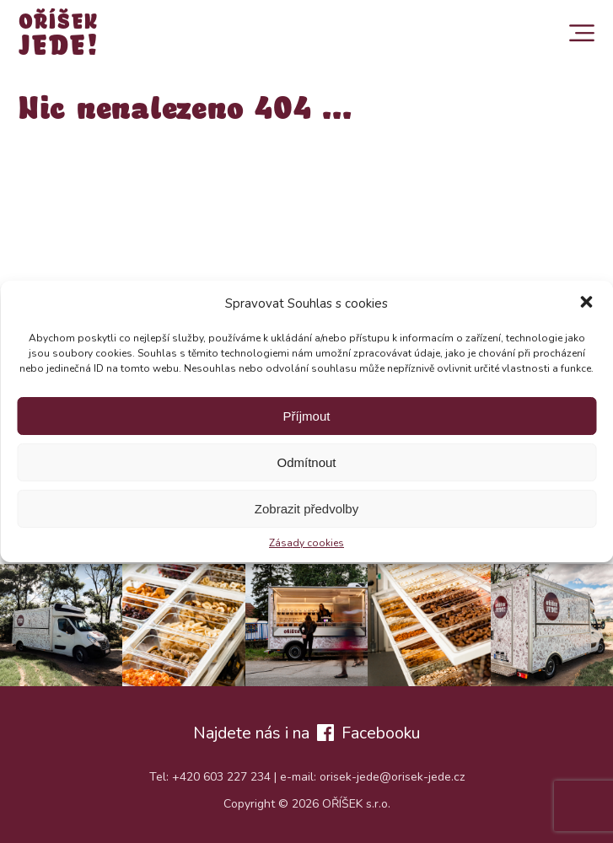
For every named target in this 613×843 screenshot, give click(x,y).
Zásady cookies (306, 543)
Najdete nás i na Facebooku (306, 733)
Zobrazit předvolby (306, 509)
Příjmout (307, 416)
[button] (586, 303)
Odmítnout (306, 462)
